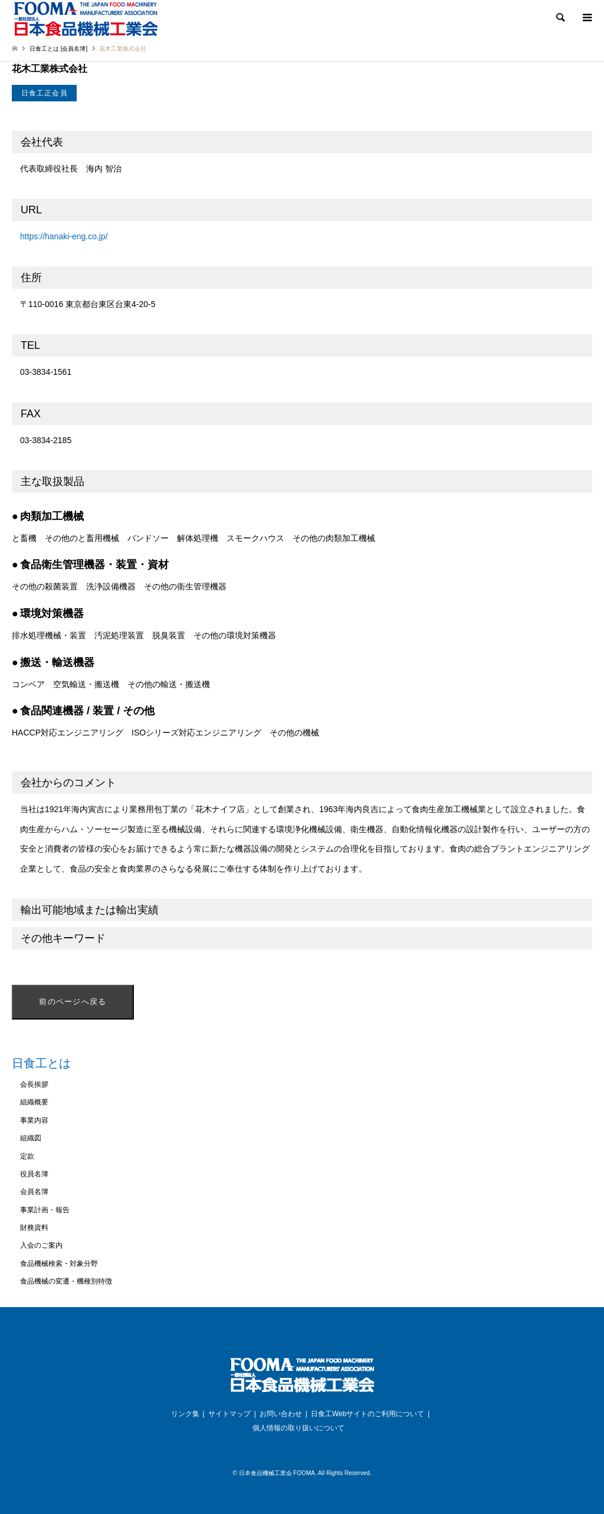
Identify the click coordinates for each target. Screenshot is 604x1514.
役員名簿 (34, 1174)
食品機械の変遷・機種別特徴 (66, 1281)
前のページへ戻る (72, 1001)
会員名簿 (34, 1192)
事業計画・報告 (45, 1210)
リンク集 (185, 1414)
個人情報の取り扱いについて (298, 1428)
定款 (27, 1156)
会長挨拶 (34, 1084)
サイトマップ (229, 1414)
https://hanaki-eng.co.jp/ (64, 236)
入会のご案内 (41, 1245)
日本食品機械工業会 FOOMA (277, 1473)
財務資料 (34, 1227)
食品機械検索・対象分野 (59, 1263)
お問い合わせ (281, 1414)
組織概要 (34, 1102)
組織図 (30, 1138)
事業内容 (34, 1120)
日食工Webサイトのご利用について (367, 1414)
